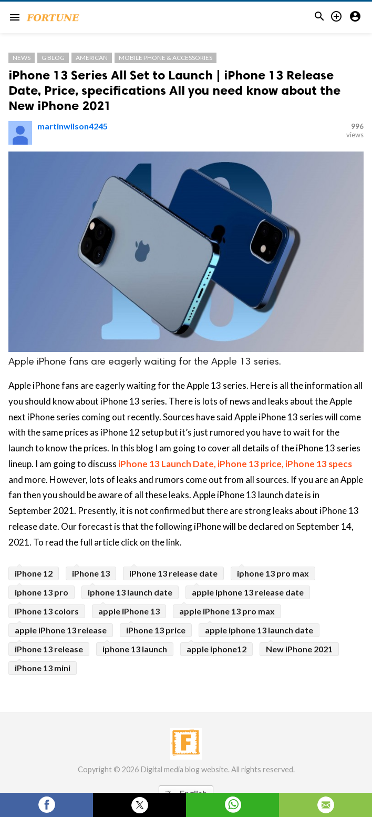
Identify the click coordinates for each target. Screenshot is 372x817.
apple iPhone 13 (129, 611)
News (21, 58)
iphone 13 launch (134, 649)
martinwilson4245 (72, 126)
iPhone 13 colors (47, 611)
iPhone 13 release (49, 649)
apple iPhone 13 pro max (227, 611)
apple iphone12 (216, 649)
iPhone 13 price (155, 630)
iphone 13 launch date (130, 592)
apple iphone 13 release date (248, 592)
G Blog (53, 58)
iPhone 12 (34, 573)
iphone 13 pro (41, 592)
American (92, 58)
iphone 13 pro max (273, 573)
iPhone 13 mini (42, 668)
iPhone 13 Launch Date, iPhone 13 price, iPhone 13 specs (235, 463)
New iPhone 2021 (299, 649)
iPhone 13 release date (173, 573)
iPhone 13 (91, 573)
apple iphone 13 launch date (259, 630)
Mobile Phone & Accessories (165, 58)
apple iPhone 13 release (61, 630)
